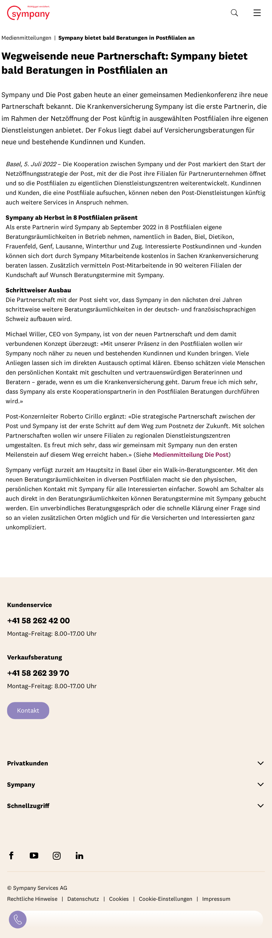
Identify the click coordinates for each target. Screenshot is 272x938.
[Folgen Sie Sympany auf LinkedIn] (80, 855)
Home (26, 13)
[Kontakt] (18, 919)
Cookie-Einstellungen (165, 899)
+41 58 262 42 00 (38, 620)
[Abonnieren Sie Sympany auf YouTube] (35, 855)
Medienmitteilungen (26, 37)
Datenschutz (83, 899)
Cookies (119, 899)
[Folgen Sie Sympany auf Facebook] (12, 855)
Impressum (216, 899)
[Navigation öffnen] (257, 13)
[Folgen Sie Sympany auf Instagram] (58, 855)
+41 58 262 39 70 (38, 673)
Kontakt (28, 710)
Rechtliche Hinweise (32, 899)
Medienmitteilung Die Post (190, 454)
